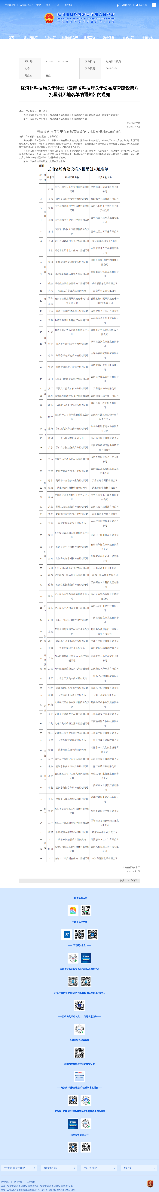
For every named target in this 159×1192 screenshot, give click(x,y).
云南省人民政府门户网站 (30, 5)
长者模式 (141, 5)
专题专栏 (147, 37)
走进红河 (128, 37)
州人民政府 (31, 37)
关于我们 (31, 1182)
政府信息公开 (70, 37)
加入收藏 (68, 5)
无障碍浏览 (123, 5)
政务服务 (108, 37)
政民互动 (89, 37)
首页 (11, 37)
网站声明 (18, 1182)
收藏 (122, 880)
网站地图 (5, 1182)
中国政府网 (10, 5)
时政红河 (50, 37)
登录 (57, 5)
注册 (48, 5)
